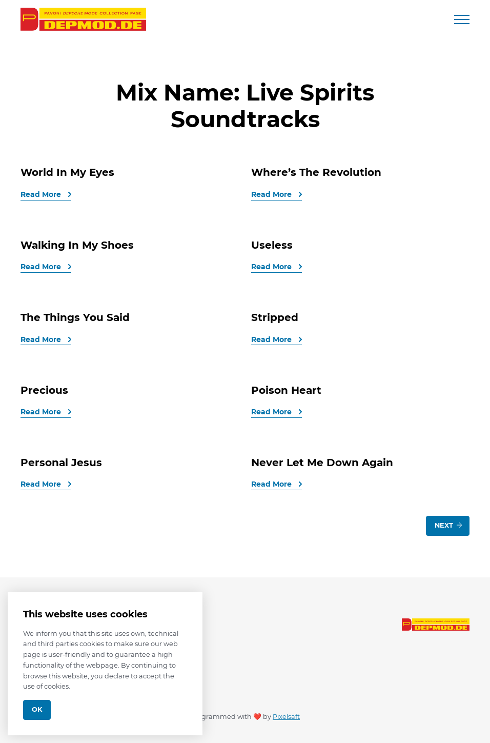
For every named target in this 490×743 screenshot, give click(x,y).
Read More (42, 194)
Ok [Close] (37, 709)
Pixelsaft (286, 716)
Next (449, 525)
